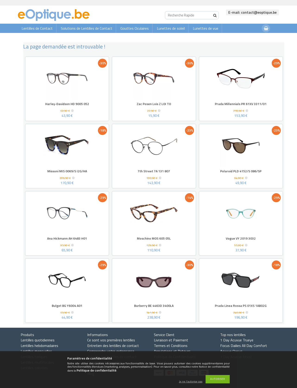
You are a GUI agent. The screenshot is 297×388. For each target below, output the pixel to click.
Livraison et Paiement (171, 340)
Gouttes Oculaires (134, 28)
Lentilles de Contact (37, 28)
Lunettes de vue (205, 28)
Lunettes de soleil (171, 28)
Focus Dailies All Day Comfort (243, 345)
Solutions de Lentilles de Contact (86, 28)
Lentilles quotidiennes (38, 340)
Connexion (249, 37)
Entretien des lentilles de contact (113, 345)
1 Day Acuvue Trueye (236, 340)
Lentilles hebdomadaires (39, 345)
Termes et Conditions (170, 345)
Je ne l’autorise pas (190, 381)
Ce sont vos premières (111, 340)
